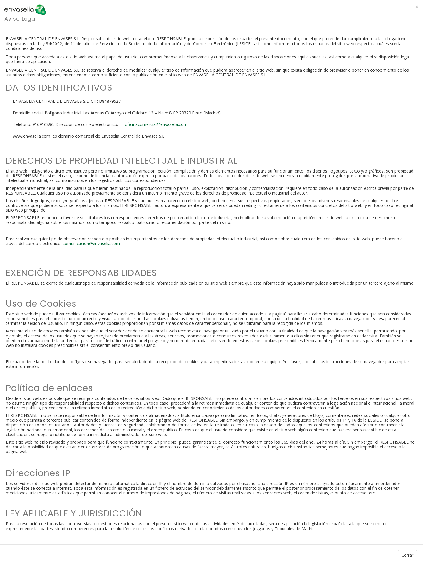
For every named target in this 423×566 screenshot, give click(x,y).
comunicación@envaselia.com (91, 243)
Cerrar (407, 555)
